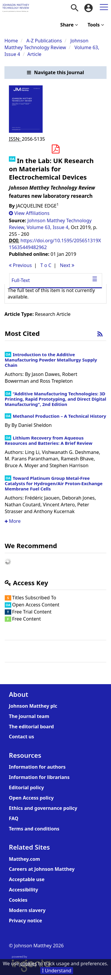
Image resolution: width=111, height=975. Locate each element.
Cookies (18, 900)
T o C (45, 265)
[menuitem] (74, 8)
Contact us (21, 736)
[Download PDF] (55, 149)
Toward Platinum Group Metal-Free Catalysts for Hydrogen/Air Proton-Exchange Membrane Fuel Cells (54, 483)
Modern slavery (27, 910)
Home (11, 40)
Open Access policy (31, 798)
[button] (55, 72)
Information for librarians (39, 777)
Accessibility (23, 889)
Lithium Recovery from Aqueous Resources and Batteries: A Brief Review (48, 440)
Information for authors (37, 767)
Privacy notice (25, 920)
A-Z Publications (44, 40)
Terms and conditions (34, 828)
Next (67, 265)
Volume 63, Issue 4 (47, 227)
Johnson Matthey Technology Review (46, 44)
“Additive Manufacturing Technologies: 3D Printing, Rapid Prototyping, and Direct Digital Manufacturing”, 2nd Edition (55, 399)
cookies (28, 963)
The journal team (29, 716)
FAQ (13, 818)
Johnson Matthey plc (33, 706)
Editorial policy (26, 787)
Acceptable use (26, 879)
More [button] (13, 521)
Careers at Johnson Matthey (42, 869)
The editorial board (31, 726)
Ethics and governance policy (43, 808)
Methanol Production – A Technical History (59, 416)
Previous (20, 265)
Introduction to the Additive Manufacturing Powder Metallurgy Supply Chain (51, 359)
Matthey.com (24, 859)
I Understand (56, 970)
